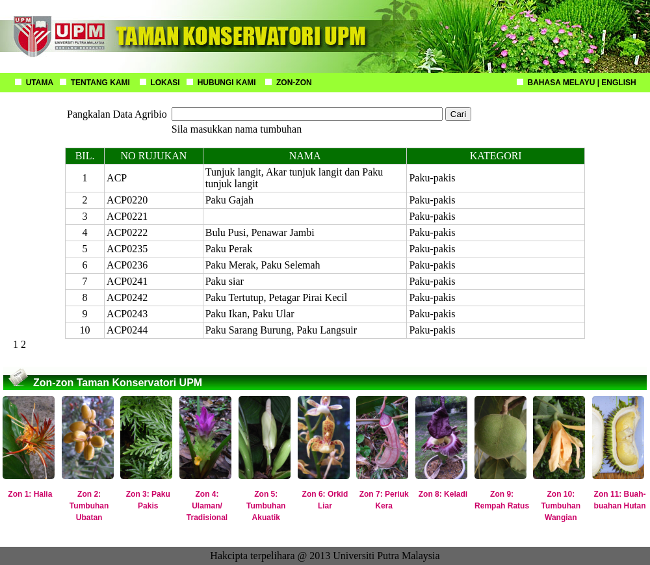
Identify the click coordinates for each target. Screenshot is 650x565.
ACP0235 (127, 248)
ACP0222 (127, 232)
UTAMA (39, 82)
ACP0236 (127, 264)
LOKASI (164, 82)
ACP (117, 177)
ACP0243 (127, 313)
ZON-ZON (294, 82)
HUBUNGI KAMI (227, 82)
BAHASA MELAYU (561, 82)
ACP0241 (127, 281)
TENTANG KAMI (100, 82)
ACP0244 (127, 329)
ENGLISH (618, 82)
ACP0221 (127, 216)
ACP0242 (127, 297)
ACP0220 (127, 199)
